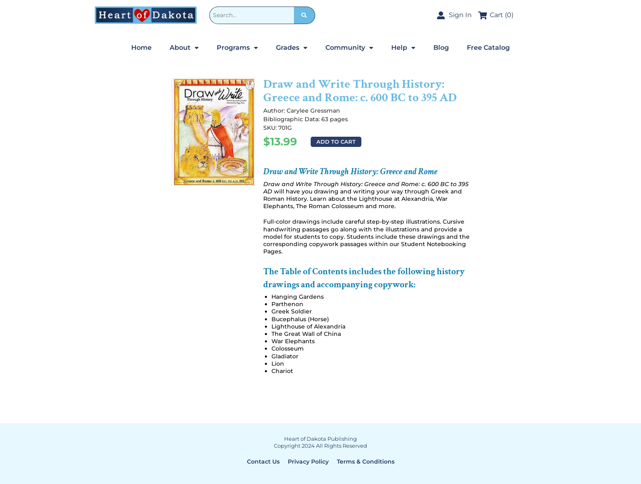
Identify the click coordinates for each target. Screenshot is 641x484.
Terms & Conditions (365, 461)
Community (349, 48)
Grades (291, 48)
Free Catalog (488, 47)
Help (403, 48)
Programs (237, 48)
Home (141, 47)
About (184, 48)
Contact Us (263, 461)
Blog (441, 47)
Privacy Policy (308, 461)
